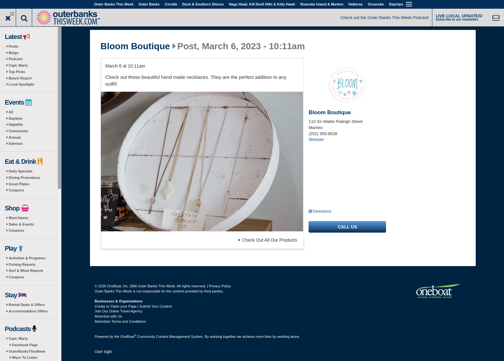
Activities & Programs (27, 258)
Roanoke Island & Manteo (321, 4)
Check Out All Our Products (268, 240)
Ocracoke (376, 4)
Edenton (16, 143)
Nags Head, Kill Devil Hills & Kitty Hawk (262, 4)
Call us (347, 226)
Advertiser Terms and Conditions (120, 321)
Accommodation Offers (28, 311)
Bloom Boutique (135, 46)
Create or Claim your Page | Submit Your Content (133, 306)
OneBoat (128, 336)
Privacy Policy (220, 286)
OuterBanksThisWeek (27, 351)
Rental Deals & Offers (27, 305)
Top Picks (17, 72)
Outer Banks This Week (114, 4)
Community (18, 131)
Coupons (16, 190)
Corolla (171, 4)
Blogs (14, 53)
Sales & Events (21, 224)
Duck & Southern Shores (203, 4)
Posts (13, 46)
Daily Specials (20, 171)
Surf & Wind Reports (26, 271)
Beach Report (20, 78)
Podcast (15, 59)
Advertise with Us (108, 316)
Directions (322, 211)
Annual (15, 137)
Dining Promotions (24, 178)
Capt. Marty (18, 65)
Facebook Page (25, 345)
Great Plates (19, 184)
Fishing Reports (22, 264)
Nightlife (16, 124)
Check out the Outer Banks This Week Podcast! (385, 17)
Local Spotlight (21, 84)
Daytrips (396, 4)
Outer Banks (149, 4)
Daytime (15, 118)
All (11, 112)
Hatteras (355, 4)
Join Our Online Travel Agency (119, 311)
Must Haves (18, 218)
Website (316, 139)
